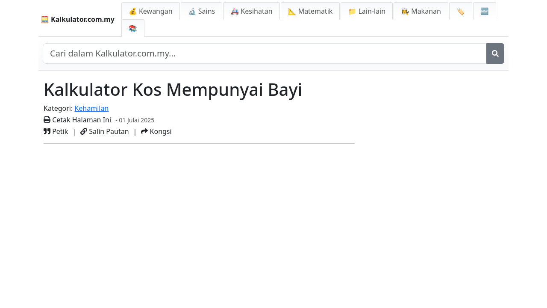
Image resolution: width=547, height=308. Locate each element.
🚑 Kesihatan (251, 11)
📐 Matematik (310, 11)
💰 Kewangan (151, 11)
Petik (56, 131)
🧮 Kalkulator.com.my (78, 19)
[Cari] (495, 53)
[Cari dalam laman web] (265, 53)
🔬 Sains (201, 11)
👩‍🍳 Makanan (421, 11)
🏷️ (460, 11)
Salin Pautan (104, 131)
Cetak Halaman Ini (77, 119)
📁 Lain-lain (366, 11)
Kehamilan (91, 108)
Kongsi (156, 131)
